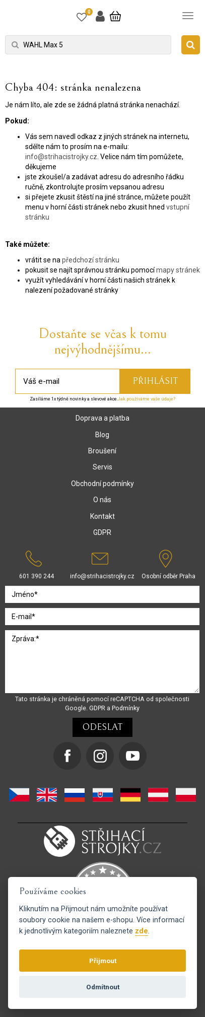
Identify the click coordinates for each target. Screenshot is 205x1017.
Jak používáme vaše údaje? (146, 398)
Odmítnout (102, 987)
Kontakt (102, 516)
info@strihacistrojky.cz (61, 157)
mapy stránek (178, 270)
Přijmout (102, 961)
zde (141, 931)
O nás (102, 500)
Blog (102, 435)
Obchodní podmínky (102, 484)
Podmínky (126, 708)
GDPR (102, 532)
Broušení (102, 451)
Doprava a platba (102, 418)
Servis (102, 467)
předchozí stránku (90, 260)
